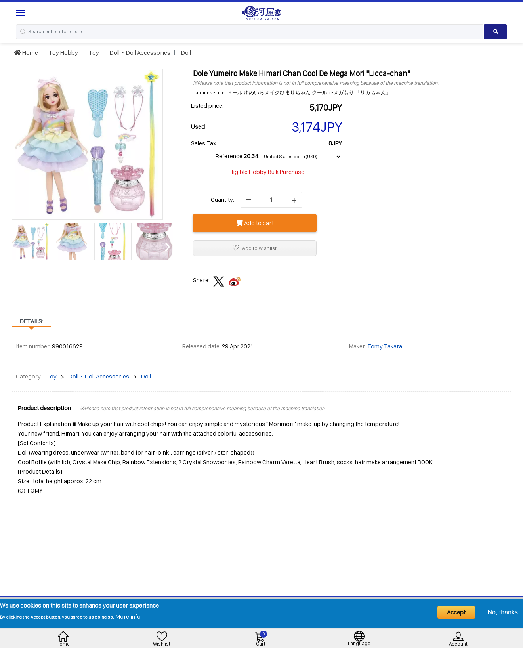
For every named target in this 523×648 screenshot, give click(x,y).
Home (26, 52)
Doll (185, 52)
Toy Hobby (63, 52)
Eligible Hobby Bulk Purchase (266, 172)
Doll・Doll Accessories (139, 52)
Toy (93, 52)
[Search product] (495, 31)
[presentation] (17, 245)
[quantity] (271, 200)
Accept (456, 612)
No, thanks (503, 612)
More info (128, 616)
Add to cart (255, 223)
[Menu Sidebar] (21, 13)
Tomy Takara (384, 346)
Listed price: (207, 105)
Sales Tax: (204, 143)
